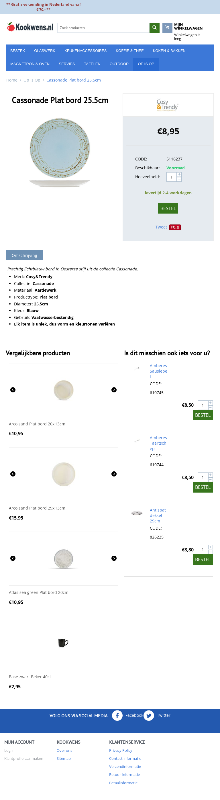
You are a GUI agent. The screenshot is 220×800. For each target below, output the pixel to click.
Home (11, 80)
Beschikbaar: (147, 168)
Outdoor (119, 64)
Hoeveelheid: (147, 176)
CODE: (141, 159)
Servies (67, 64)
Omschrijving (24, 255)
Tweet (161, 227)
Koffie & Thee (130, 51)
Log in (9, 750)
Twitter (156, 715)
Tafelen (92, 64)
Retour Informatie (124, 774)
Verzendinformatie (125, 766)
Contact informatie (125, 758)
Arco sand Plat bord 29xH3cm (37, 508)
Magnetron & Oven (30, 64)
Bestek (17, 51)
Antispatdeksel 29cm (158, 515)
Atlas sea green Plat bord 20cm (38, 592)
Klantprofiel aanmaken (23, 758)
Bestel (168, 208)
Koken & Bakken (169, 51)
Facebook (127, 715)
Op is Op (146, 64)
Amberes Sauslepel (158, 371)
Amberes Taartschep (158, 443)
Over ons (64, 750)
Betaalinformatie (123, 782)
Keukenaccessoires (85, 51)
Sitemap (64, 758)
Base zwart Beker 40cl (30, 677)
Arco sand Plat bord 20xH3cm (37, 424)
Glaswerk (44, 51)
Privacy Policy (120, 750)
